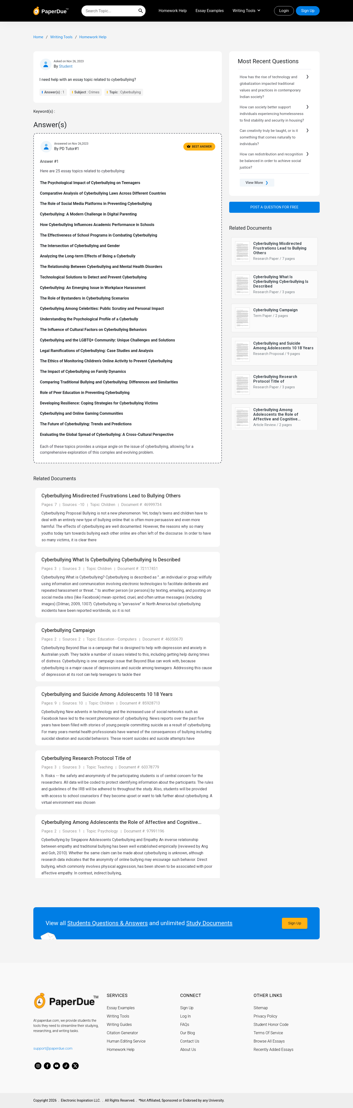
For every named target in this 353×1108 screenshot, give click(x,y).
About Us (188, 1049)
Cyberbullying (130, 92)
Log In (185, 1016)
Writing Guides (119, 1024)
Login (284, 10)
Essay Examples (210, 10)
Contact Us (189, 1041)
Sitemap (261, 1007)
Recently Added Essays (273, 1049)
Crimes (93, 92)
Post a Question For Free (274, 207)
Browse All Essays (269, 1041)
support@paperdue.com (52, 1048)
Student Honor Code (271, 1024)
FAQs (184, 1024)
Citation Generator (122, 1032)
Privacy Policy (265, 1016)
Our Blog (187, 1032)
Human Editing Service (126, 1041)
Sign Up (308, 10)
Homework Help (173, 10)
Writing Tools (244, 10)
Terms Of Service (268, 1032)
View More (257, 182)
